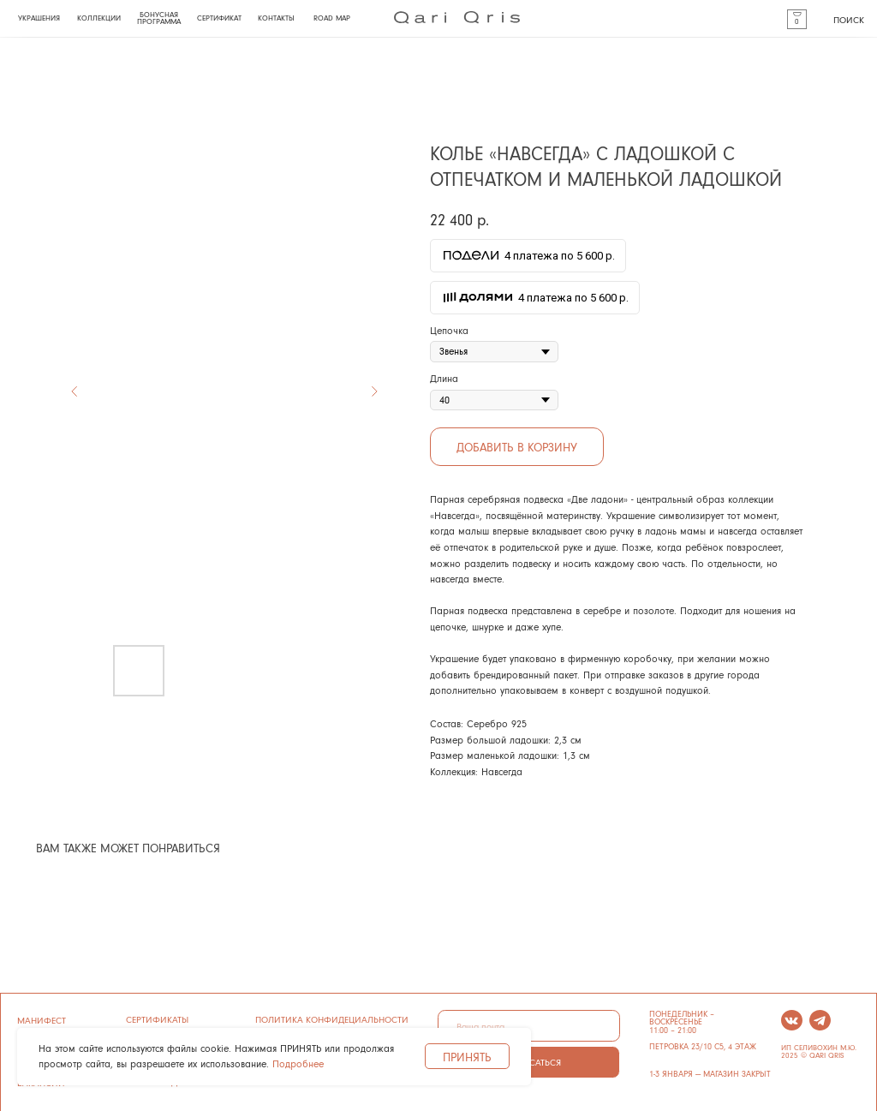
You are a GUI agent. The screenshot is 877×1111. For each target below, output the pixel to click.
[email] (529, 1026)
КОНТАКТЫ (276, 18)
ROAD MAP (331, 18)
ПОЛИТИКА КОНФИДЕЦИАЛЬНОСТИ (332, 1018)
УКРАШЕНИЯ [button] (39, 18)
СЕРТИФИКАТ (219, 18)
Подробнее (298, 1063)
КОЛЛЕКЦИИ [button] (99, 18)
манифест (41, 1019)
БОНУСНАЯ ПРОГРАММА (159, 18)
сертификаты (157, 1018)
